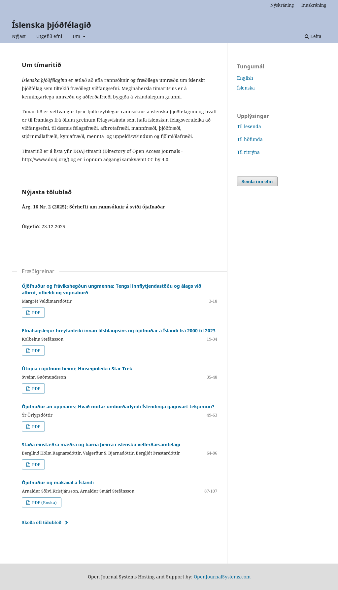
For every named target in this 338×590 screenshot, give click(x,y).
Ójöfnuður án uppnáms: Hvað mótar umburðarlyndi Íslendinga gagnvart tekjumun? (118, 406)
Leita (313, 36)
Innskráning (313, 5)
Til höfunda (250, 139)
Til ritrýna (248, 152)
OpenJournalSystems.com (222, 576)
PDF (35, 312)
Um (77, 36)
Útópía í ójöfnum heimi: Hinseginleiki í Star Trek (77, 368)
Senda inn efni (257, 181)
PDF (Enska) (44, 502)
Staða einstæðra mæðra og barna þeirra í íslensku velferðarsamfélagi (101, 444)
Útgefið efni (49, 36)
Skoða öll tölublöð (41, 522)
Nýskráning (282, 5)
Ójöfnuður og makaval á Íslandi (58, 482)
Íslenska (246, 88)
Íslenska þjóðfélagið (51, 24)
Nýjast (19, 36)
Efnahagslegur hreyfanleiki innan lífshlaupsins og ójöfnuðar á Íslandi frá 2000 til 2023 (119, 330)
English (245, 78)
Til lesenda (249, 126)
